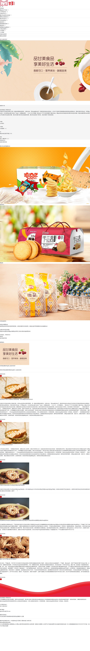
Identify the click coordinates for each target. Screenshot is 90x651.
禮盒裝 (1, 262)
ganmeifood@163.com (5, 611)
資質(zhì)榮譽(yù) (4, 324)
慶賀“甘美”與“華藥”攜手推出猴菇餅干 (8, 559)
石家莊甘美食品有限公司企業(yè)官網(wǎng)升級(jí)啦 (12, 485)
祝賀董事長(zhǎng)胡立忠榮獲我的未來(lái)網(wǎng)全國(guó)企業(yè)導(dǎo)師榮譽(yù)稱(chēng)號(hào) (24, 520)
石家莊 (19, 620)
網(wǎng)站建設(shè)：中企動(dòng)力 (9, 620)
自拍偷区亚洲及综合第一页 (62, 624)
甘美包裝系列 (3, 321)
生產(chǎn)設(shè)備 (4, 329)
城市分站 (29, 620)
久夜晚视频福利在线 (73, 624)
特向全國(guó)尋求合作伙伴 (6, 444)
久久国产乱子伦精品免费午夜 (49, 624)
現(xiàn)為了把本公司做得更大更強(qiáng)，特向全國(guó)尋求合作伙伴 (16, 399)
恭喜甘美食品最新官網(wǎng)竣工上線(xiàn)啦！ (11, 370)
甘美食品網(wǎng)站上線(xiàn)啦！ (8, 365)
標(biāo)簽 (24, 620)
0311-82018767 (3, 39)
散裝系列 (2, 204)
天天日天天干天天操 (82, 624)
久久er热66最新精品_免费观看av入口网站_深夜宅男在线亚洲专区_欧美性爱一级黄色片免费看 (21, 624)
